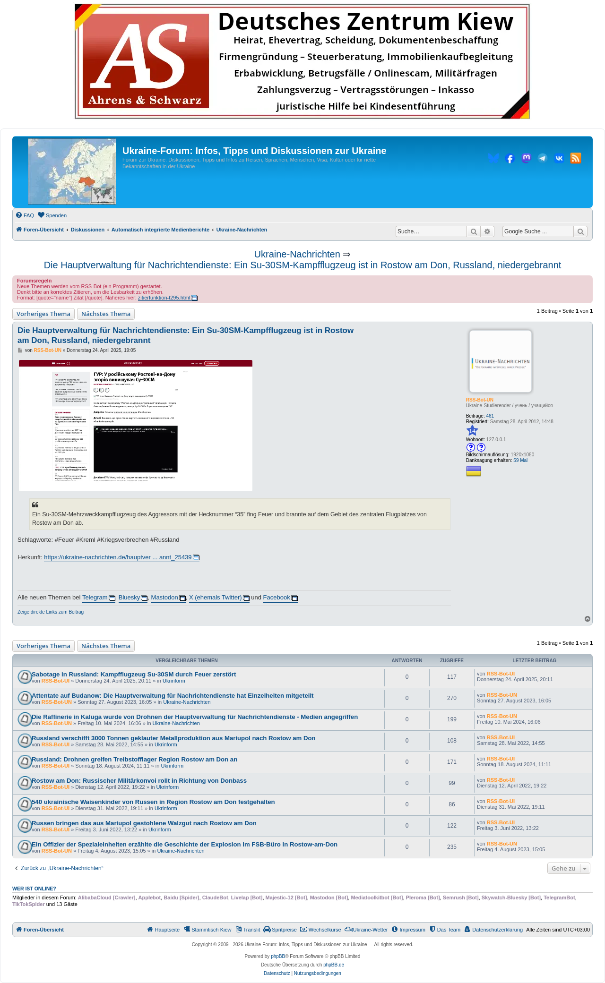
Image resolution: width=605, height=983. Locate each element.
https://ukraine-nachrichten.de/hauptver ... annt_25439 (117, 557)
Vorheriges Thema (43, 313)
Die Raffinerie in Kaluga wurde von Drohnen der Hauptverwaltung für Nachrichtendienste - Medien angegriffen (195, 716)
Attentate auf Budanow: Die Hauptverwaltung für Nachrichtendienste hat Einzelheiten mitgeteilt (172, 695)
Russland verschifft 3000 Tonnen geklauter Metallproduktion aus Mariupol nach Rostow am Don (174, 738)
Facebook (276, 597)
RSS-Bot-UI (55, 681)
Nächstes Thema (105, 313)
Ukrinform (174, 681)
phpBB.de (333, 964)
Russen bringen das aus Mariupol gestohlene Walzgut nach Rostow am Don (144, 823)
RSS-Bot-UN (479, 399)
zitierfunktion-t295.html (164, 297)
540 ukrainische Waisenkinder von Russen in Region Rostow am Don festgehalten (153, 801)
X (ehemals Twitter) (215, 597)
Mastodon (164, 597)
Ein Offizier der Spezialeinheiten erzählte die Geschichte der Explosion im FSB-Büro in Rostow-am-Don (184, 844)
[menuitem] (24, 215)
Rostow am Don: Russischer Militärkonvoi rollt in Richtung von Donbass (139, 780)
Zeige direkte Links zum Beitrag (50, 612)
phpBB (278, 956)
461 (490, 416)
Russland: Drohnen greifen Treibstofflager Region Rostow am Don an (134, 759)
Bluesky (129, 597)
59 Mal (520, 460)
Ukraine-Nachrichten (297, 254)
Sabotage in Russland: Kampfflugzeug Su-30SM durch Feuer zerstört (134, 674)
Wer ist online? (34, 888)
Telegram (94, 597)
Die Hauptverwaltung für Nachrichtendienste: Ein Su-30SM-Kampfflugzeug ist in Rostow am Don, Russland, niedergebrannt (303, 265)
